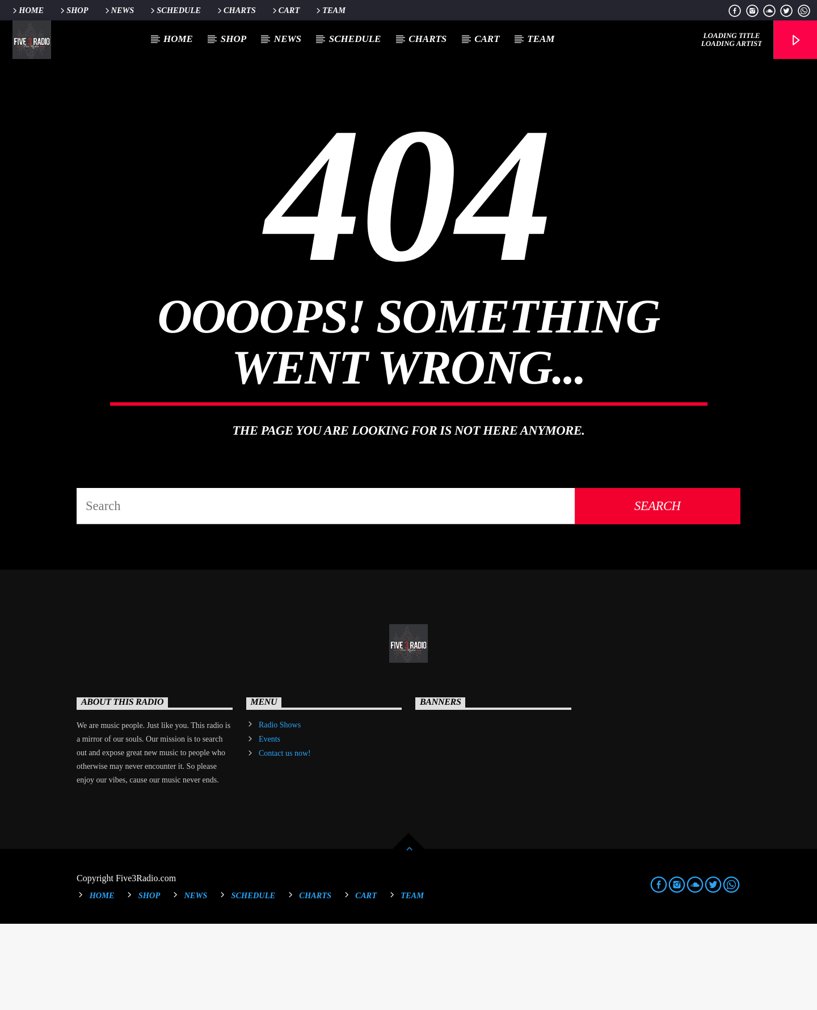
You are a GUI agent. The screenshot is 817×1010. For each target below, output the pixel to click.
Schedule (175, 10)
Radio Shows (280, 811)
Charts (236, 10)
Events (269, 825)
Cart (285, 10)
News (118, 10)
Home (27, 10)
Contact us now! (285, 839)
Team (330, 10)
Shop (73, 10)
